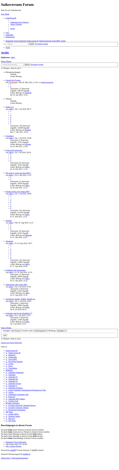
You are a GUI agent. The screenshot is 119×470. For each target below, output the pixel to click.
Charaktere (10, 136)
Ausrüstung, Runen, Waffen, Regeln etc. (21, 299)
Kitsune (28, 130)
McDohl (28, 93)
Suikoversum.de (47, 82)
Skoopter (28, 235)
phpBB (12, 450)
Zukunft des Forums (13, 80)
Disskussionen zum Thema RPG (18, 192)
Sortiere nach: (35, 331)
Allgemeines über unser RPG (16, 285)
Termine (9, 221)
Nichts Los (10, 107)
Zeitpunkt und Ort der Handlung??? (19, 313)
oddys (13, 57)
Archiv (5, 52)
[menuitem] (19, 22)
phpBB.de (26, 454)
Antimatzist (13, 82)
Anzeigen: (12, 331)
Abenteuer (9, 241)
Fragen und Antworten (14, 150)
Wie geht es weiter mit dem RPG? (18, 173)
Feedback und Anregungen (16, 270)
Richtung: (57, 331)
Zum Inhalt (5, 14)
